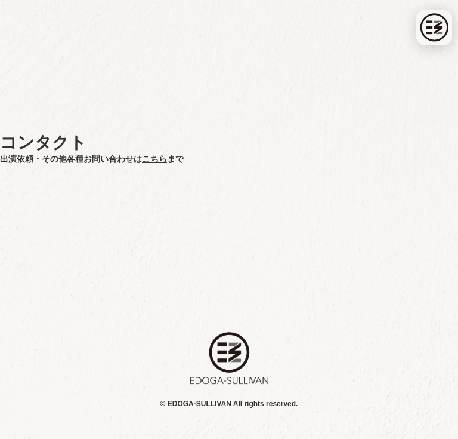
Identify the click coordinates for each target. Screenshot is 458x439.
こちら (154, 159)
